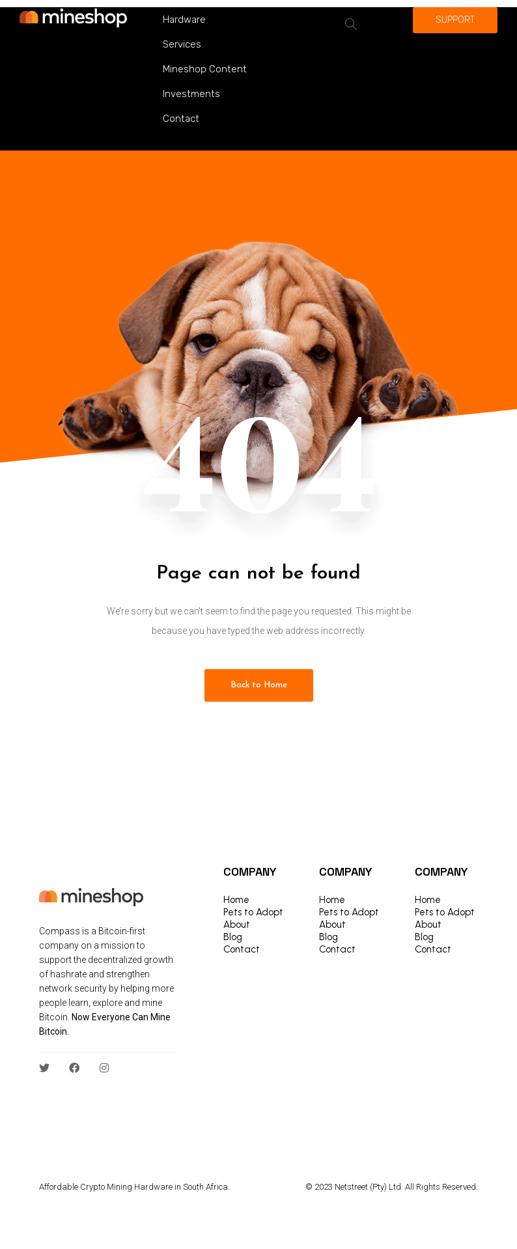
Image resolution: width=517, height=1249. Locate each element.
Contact (181, 118)
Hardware (184, 19)
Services (182, 44)
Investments (191, 94)
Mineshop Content (205, 69)
